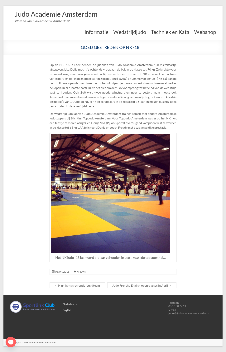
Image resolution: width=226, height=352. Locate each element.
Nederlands (70, 304)
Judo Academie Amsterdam (56, 14)
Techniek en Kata (170, 32)
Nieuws (81, 271)
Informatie (96, 32)
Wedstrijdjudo (129, 32)
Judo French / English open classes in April (141, 285)
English (67, 310)
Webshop (205, 32)
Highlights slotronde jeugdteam (77, 285)
